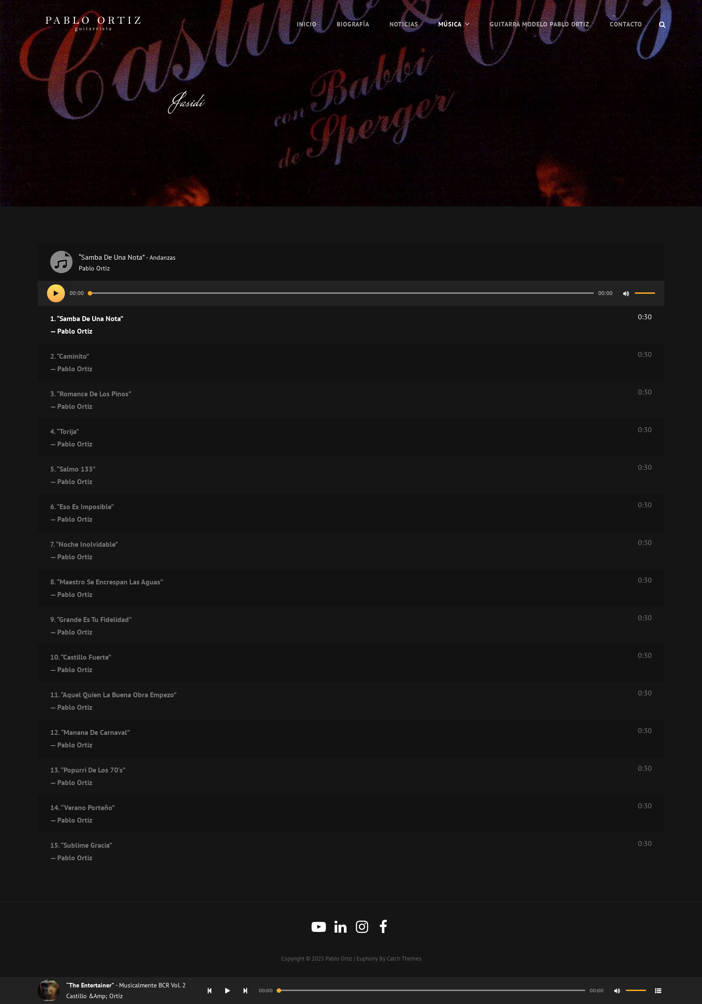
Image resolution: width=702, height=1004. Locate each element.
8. (337, 589)
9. (337, 626)
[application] (351, 293)
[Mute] (626, 293)
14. (337, 814)
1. (337, 325)
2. (337, 363)
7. (337, 551)
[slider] (341, 293)
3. (337, 400)
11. (337, 701)
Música (450, 24)
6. (337, 513)
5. (337, 476)
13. (337, 777)
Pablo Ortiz (338, 958)
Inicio (307, 24)
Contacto (626, 24)
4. (337, 438)
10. (337, 664)
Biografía (353, 24)
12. (337, 739)
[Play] (56, 293)
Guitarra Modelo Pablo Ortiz (540, 24)
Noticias (404, 24)
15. (337, 852)
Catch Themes (404, 958)
